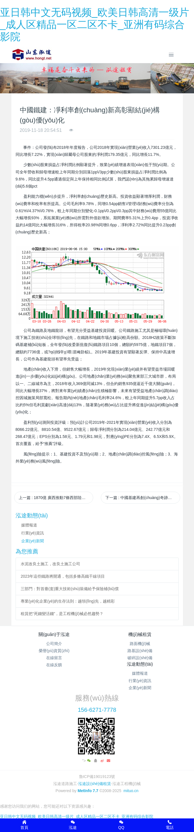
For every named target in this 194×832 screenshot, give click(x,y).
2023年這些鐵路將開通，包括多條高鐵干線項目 (63, 576)
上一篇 (56, 497)
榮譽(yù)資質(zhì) (54, 650)
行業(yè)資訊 (32, 533)
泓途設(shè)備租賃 (94, 783)
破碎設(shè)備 (139, 657)
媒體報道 (29, 525)
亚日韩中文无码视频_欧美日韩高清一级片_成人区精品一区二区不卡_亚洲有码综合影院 (94, 24)
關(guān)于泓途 (54, 634)
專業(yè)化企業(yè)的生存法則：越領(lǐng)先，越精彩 (68, 601)
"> (87, 760)
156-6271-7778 (97, 710)
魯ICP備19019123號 (97, 776)
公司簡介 (54, 643)
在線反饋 (54, 665)
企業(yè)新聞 (32, 541)
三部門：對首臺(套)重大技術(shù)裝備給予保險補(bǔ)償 (70, 588)
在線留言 (54, 657)
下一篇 (142, 497)
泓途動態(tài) (140, 664)
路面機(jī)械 (140, 643)
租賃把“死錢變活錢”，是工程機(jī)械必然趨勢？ (62, 613)
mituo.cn (130, 790)
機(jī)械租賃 (140, 634)
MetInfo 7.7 (88, 790)
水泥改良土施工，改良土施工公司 (50, 564)
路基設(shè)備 (139, 650)
